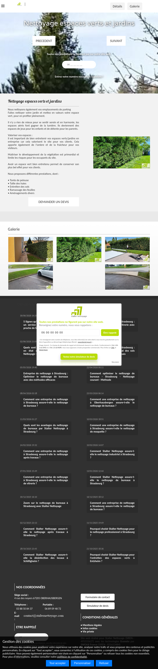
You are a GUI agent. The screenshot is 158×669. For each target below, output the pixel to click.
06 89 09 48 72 (53, 608)
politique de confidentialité (72, 656)
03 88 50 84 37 (24, 608)
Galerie (135, 6)
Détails (117, 6)
